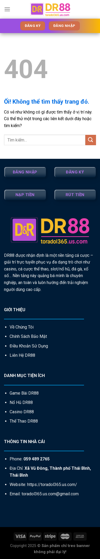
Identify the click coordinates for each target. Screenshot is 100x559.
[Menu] (7, 9)
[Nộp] (90, 140)
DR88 (9, 255)
